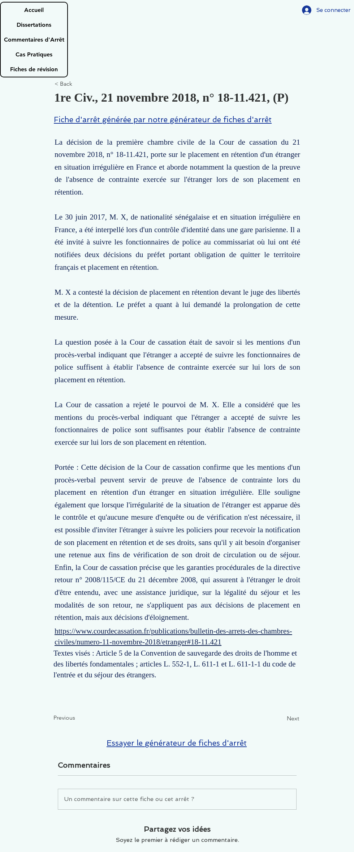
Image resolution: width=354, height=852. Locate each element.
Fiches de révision (34, 69)
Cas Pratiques (34, 54)
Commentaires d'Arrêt (34, 39)
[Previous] (77, 718)
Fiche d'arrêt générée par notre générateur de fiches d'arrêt (163, 119)
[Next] (281, 719)
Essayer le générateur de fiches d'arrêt (177, 742)
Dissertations (34, 24)
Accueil (34, 10)
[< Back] (78, 84)
